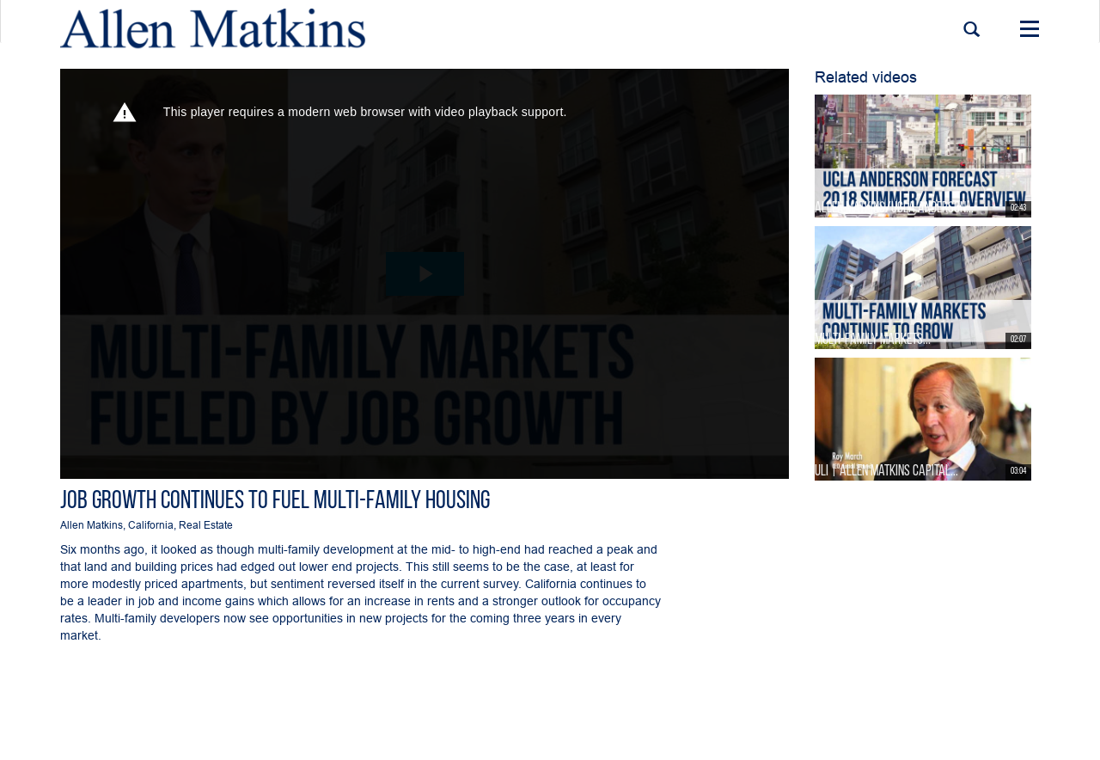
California (151, 524)
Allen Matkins (91, 524)
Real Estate (206, 524)
